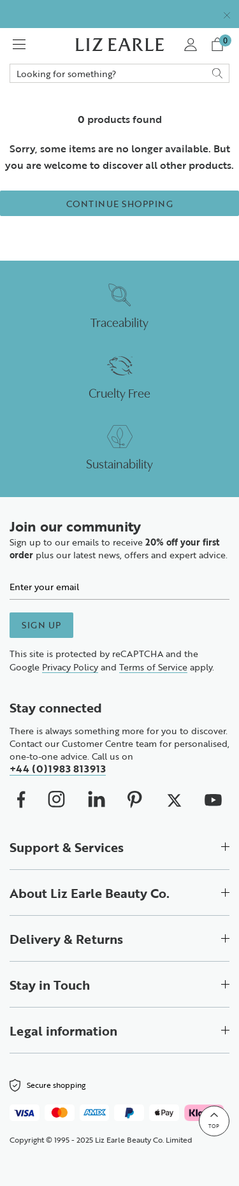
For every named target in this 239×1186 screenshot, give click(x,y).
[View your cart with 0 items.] (219, 44)
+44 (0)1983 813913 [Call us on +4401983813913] (58, 768)
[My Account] (190, 44)
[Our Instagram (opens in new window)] (56, 799)
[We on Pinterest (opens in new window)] (134, 799)
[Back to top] (214, 1121)
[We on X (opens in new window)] (173, 799)
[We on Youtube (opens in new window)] (213, 799)
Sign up (41, 624)
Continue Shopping (119, 203)
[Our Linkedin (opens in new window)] (96, 799)
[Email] (119, 587)
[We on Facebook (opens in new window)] (21, 799)
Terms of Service (153, 666)
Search (119, 73)
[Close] (227, 14)
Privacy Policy (70, 666)
